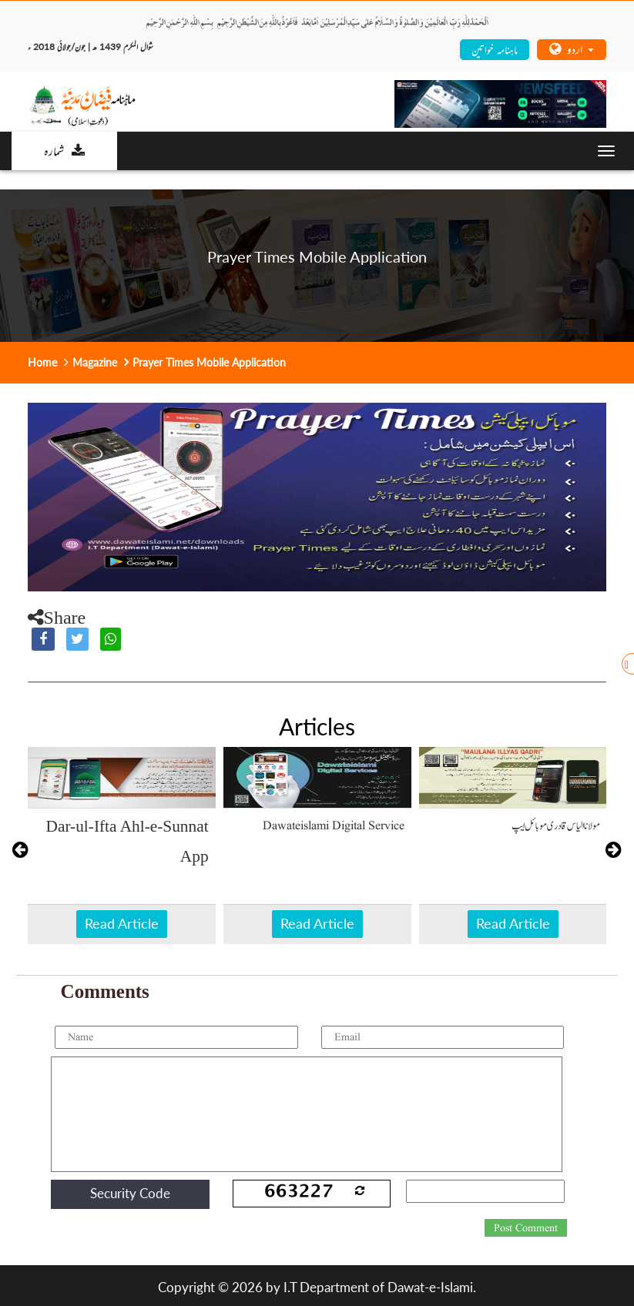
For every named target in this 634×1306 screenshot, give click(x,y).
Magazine (94, 362)
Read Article (122, 923)
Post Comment (526, 1228)
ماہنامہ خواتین (494, 49)
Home (42, 362)
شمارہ (64, 150)
